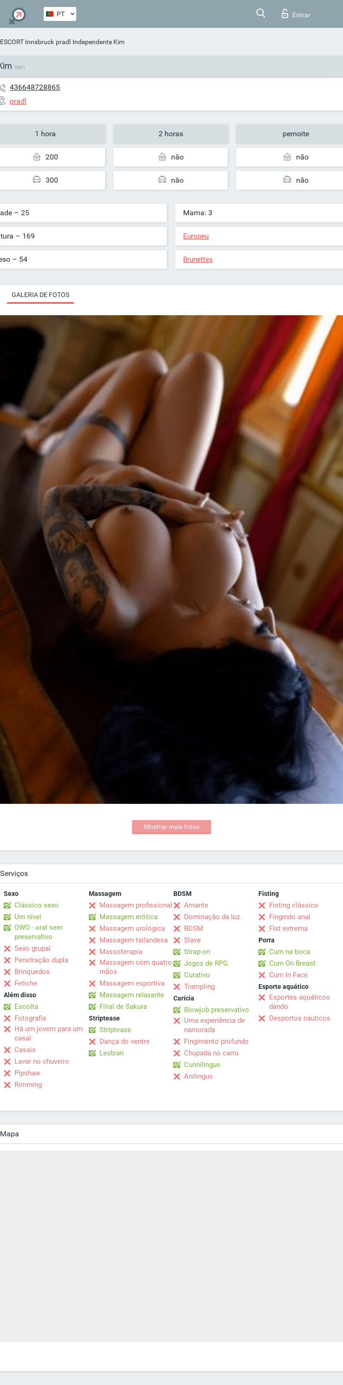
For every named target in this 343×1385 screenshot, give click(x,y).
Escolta (26, 1006)
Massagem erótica (128, 917)
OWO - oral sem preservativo (38, 932)
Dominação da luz (212, 917)
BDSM (193, 928)
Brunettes (198, 259)
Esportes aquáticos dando (299, 1002)
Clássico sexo (36, 905)
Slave (192, 940)
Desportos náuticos (299, 1018)
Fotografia (30, 1018)
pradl (63, 42)
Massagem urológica (132, 928)
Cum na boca (289, 952)
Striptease (115, 1030)
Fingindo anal (289, 917)
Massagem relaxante (131, 995)
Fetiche (25, 983)
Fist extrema (288, 928)
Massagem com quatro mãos (135, 967)
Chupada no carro (211, 1053)
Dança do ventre (124, 1041)
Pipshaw (27, 1073)
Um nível (27, 917)
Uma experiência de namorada (214, 1025)
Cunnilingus (202, 1064)
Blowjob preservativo (216, 1010)
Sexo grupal (32, 948)
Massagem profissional (135, 905)
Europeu (196, 236)
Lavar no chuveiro (41, 1061)
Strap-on (197, 952)
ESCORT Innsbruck (27, 42)
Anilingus (198, 1076)
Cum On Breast (292, 963)
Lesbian (111, 1053)
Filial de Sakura (123, 1006)
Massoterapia (120, 952)
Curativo (197, 975)
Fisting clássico (293, 905)
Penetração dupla (41, 960)
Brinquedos (32, 972)
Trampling (199, 986)
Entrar (296, 13)
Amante (196, 905)
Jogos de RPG (206, 963)
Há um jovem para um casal (48, 1033)
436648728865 (35, 87)
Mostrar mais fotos (171, 826)
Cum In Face (288, 975)
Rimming (28, 1084)
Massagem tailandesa (133, 940)
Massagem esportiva (132, 983)
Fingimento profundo (216, 1041)
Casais (25, 1050)
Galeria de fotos (40, 294)
